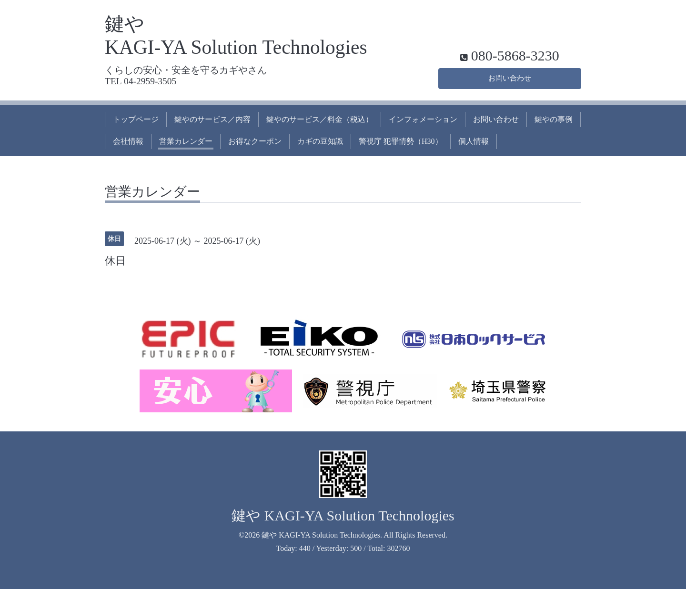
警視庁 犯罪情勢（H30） (401, 141)
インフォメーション (423, 119)
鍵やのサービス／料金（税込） (319, 119)
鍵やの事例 (554, 119)
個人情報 (473, 141)
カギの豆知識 (320, 141)
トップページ (136, 119)
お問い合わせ (510, 77)
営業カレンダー (185, 141)
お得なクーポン (255, 141)
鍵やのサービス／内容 (212, 119)
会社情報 (128, 141)
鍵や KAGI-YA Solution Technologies (343, 515)
